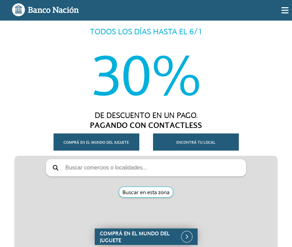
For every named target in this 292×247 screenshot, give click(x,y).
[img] (285, 10)
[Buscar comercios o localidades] (154, 167)
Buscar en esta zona (146, 192)
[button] (146, 236)
